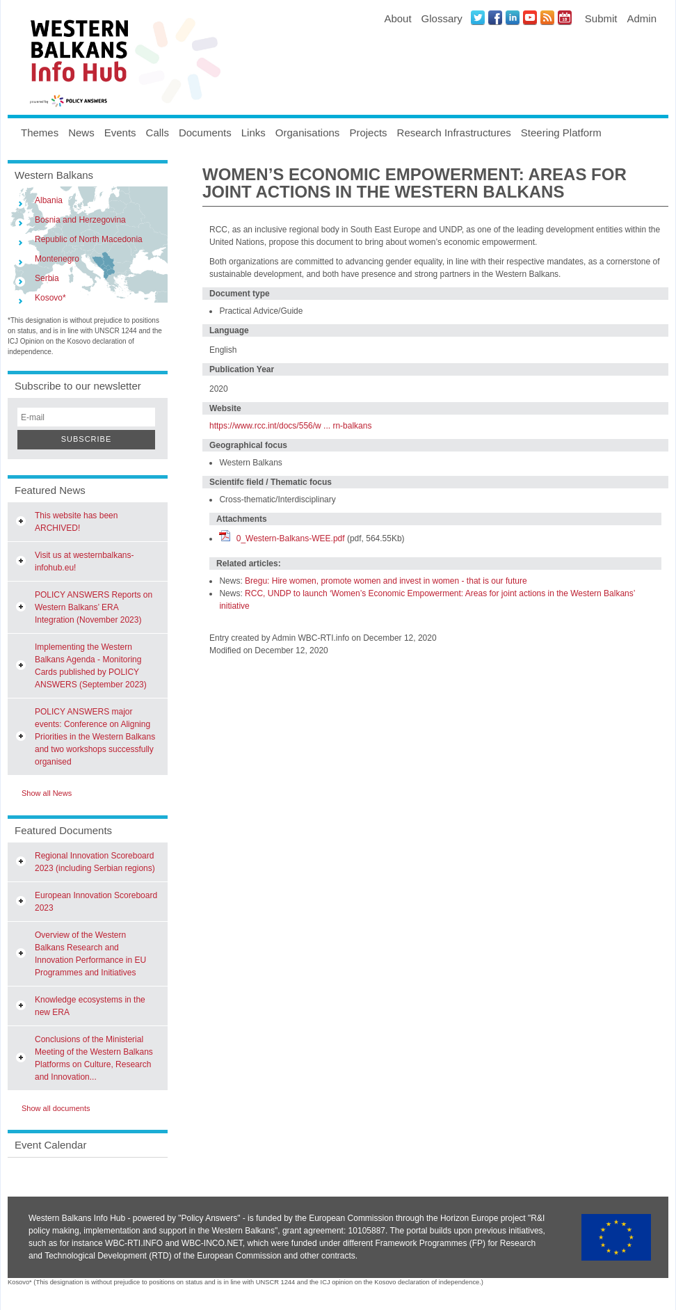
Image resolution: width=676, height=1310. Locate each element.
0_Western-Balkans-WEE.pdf (290, 538)
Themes (39, 132)
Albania (49, 200)
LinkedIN (513, 17)
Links (253, 132)
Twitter (478, 17)
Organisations (307, 132)
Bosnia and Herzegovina (80, 220)
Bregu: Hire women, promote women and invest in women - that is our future (386, 581)
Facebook (495, 17)
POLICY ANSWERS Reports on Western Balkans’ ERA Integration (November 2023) (93, 607)
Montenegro (57, 259)
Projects (368, 132)
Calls (157, 132)
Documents (205, 132)
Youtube (530, 17)
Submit (601, 18)
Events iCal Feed (565, 17)
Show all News (47, 793)
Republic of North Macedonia (89, 239)
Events (120, 132)
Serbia (47, 278)
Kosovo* (50, 298)
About (397, 18)
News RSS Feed (547, 17)
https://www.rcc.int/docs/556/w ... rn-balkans (290, 426)
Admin (642, 18)
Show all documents (56, 1108)
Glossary (441, 18)
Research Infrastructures (454, 132)
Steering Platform (561, 132)
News (81, 132)
